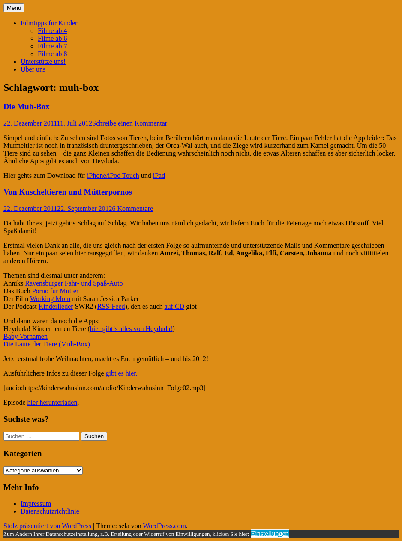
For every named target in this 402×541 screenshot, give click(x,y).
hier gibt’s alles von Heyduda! (131, 328)
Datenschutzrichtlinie (50, 511)
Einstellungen (270, 533)
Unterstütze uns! (43, 61)
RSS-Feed (111, 306)
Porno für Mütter (55, 291)
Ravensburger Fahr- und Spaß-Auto (74, 283)
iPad (159, 175)
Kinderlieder (56, 306)
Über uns (33, 69)
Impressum (36, 503)
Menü (14, 8)
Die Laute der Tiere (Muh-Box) (46, 344)
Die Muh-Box (26, 106)
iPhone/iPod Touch (113, 175)
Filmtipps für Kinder (49, 23)
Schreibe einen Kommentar (129, 123)
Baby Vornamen (25, 336)
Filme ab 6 (52, 38)
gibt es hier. (122, 373)
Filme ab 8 (52, 53)
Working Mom (50, 298)
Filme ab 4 (52, 30)
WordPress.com (164, 525)
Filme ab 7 (52, 46)
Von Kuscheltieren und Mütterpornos (67, 191)
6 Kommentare (132, 208)
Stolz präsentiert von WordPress (47, 525)
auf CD (175, 306)
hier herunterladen (52, 402)
